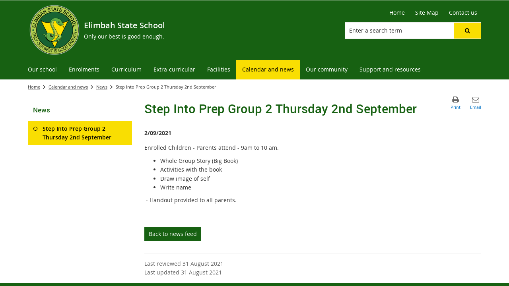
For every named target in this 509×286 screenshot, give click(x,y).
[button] (467, 31)
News (101, 87)
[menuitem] (42, 69)
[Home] (397, 12)
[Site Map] (427, 12)
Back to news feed (173, 234)
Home (34, 87)
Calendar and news (68, 87)
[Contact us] (463, 12)
